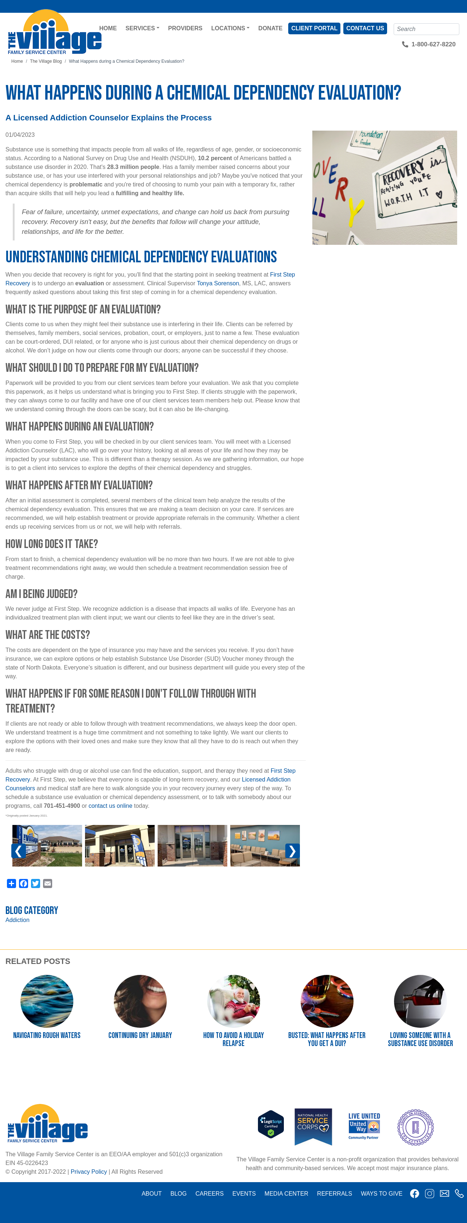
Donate (270, 28)
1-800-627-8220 (434, 44)
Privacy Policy (89, 1172)
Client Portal (314, 28)
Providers (185, 28)
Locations (228, 28)
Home (108, 28)
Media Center (286, 1194)
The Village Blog (46, 61)
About (152, 1194)
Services (140, 28)
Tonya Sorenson (218, 283)
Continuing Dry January (140, 1036)
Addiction (17, 920)
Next (292, 851)
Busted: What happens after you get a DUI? (327, 1040)
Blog (178, 1194)
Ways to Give (381, 1194)
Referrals (334, 1194)
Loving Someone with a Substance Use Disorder (420, 1040)
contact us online (110, 806)
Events (244, 1194)
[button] (47, 846)
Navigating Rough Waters (47, 1036)
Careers (210, 1194)
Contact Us (365, 28)
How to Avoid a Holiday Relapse (233, 1040)
